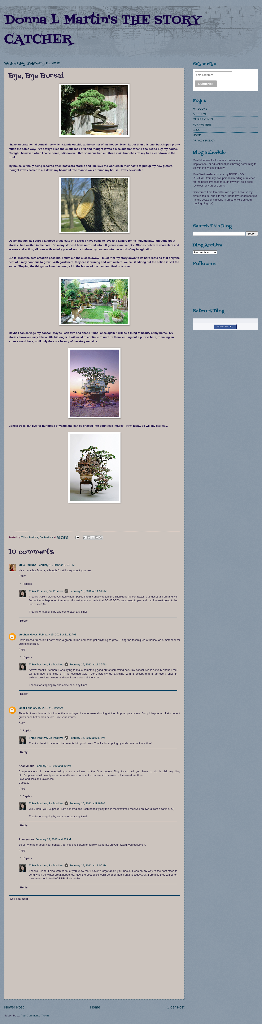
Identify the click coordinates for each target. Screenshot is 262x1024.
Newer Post (14, 1007)
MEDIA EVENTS (203, 119)
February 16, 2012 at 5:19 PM (87, 803)
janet (22, 707)
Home (95, 1007)
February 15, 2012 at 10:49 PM (56, 564)
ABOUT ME (200, 113)
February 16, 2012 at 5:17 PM (87, 737)
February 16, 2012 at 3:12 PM (53, 765)
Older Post (175, 1007)
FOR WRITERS (202, 124)
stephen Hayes (28, 634)
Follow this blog (225, 326)
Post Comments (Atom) (35, 1015)
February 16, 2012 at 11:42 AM (44, 707)
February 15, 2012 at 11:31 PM (88, 591)
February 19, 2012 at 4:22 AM (53, 839)
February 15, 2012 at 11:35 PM (88, 664)
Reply (22, 575)
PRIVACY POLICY (204, 140)
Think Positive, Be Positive (46, 591)
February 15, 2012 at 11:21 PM (57, 634)
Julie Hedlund (27, 564)
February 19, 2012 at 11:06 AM (88, 865)
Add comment (19, 899)
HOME (197, 135)
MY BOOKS (200, 108)
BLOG (196, 129)
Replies (27, 583)
